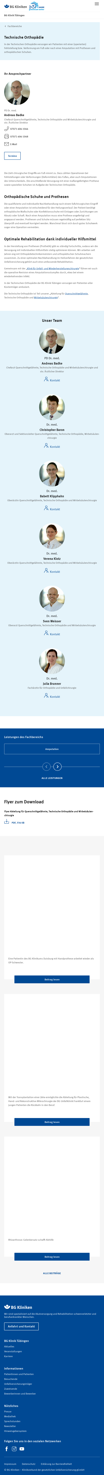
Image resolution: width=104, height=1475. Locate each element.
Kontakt (52, 379)
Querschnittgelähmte (76, 294)
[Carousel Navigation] (52, 762)
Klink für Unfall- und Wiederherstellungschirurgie (53, 268)
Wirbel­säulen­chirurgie (46, 297)
